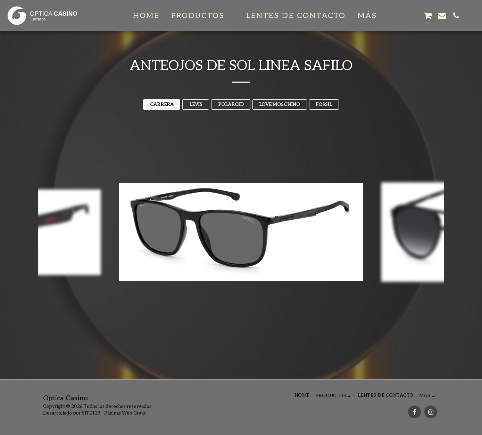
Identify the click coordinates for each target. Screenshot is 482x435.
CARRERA (162, 104)
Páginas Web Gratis (125, 413)
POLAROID (231, 104)
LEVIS (195, 104)
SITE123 (91, 413)
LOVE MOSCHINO (279, 104)
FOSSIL (324, 104)
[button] (203, 16)
